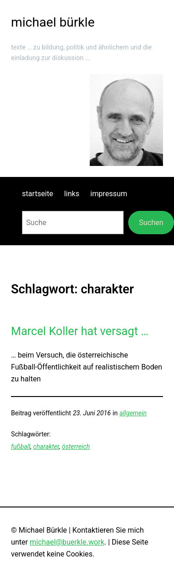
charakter (46, 446)
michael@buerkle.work (67, 542)
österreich (76, 446)
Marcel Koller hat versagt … (79, 331)
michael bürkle (53, 22)
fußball (20, 446)
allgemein (133, 413)
